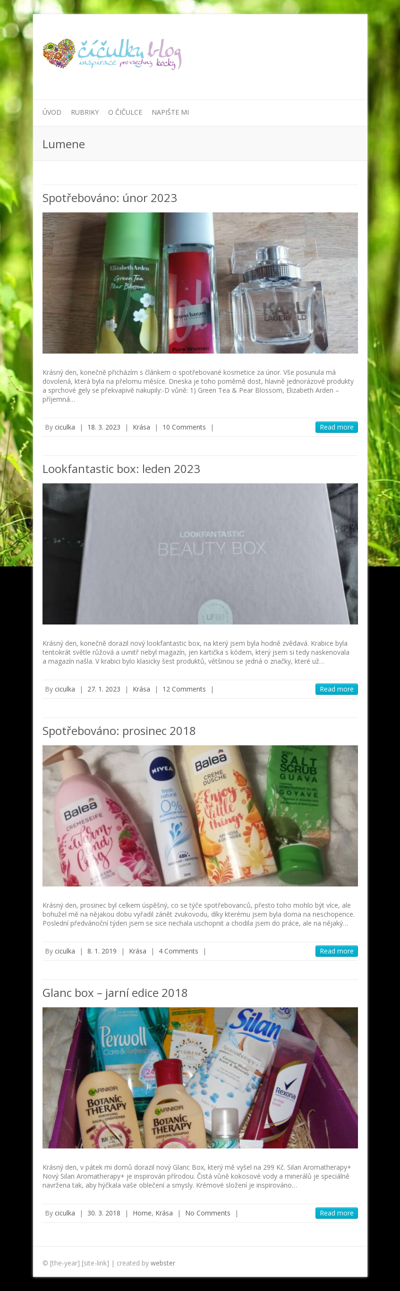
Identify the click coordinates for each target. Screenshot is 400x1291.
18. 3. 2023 (103, 426)
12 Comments (184, 688)
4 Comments (178, 950)
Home (142, 1212)
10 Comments (184, 426)
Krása (141, 426)
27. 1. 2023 (103, 688)
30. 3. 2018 (103, 1212)
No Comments (207, 1212)
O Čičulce (125, 112)
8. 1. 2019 (102, 950)
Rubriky (85, 112)
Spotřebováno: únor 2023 (110, 197)
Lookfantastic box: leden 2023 (121, 468)
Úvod (52, 112)
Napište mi (170, 112)
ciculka (65, 426)
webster (163, 1262)
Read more (337, 426)
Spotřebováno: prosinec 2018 (119, 730)
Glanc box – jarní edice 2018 (115, 992)
